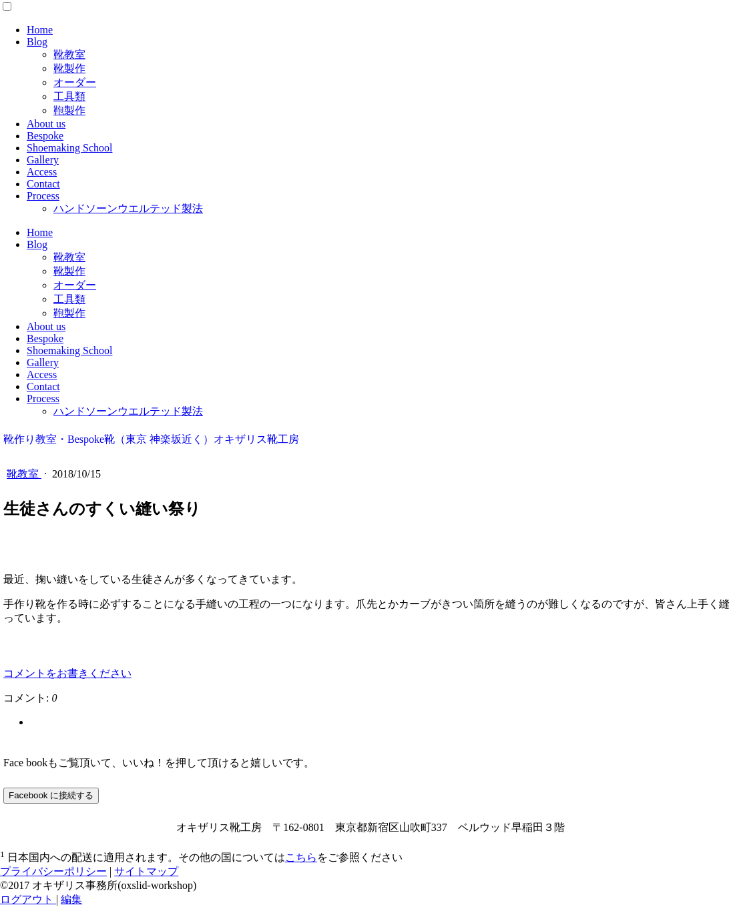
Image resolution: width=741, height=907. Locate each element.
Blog (37, 41)
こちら (301, 857)
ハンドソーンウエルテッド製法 (128, 208)
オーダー (74, 82)
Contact (43, 183)
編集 (71, 899)
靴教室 (69, 54)
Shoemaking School (69, 147)
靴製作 (69, 68)
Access (42, 171)
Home (40, 29)
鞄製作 (69, 110)
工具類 (69, 96)
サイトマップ (146, 871)
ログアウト (28, 899)
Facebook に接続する (51, 795)
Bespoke (45, 135)
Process (43, 195)
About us (46, 123)
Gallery (43, 159)
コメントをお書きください (67, 673)
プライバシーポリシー (53, 871)
